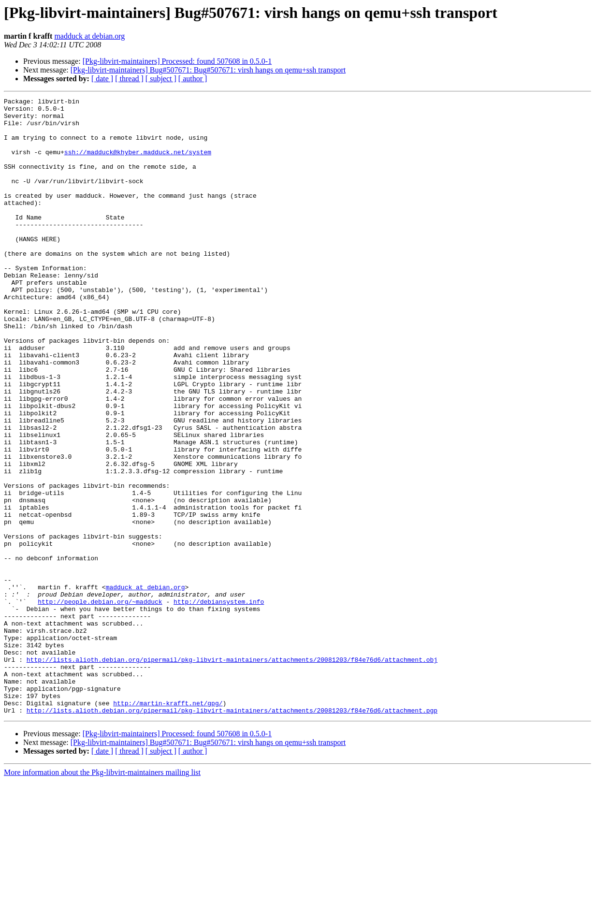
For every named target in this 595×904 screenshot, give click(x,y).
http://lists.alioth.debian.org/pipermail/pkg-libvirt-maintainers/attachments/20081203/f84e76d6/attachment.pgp (232, 833)
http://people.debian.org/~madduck (100, 703)
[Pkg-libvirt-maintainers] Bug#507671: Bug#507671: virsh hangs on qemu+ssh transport (208, 70)
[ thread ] (129, 78)
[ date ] (102, 78)
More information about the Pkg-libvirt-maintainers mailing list (102, 895)
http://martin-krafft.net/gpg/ (167, 824)
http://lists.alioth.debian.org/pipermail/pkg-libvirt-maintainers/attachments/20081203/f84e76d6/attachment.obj (232, 772)
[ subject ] (160, 78)
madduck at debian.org (89, 36)
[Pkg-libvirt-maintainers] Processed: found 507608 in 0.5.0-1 (177, 61)
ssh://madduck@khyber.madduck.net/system (137, 163)
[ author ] (192, 78)
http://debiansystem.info (219, 703)
